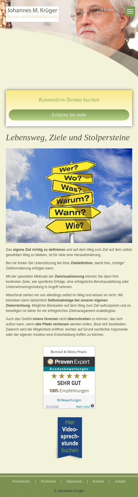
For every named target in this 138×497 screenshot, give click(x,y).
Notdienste (48, 481)
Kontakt (98, 481)
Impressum (74, 481)
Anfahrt (120, 481)
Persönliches (21, 481)
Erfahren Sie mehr (69, 114)
